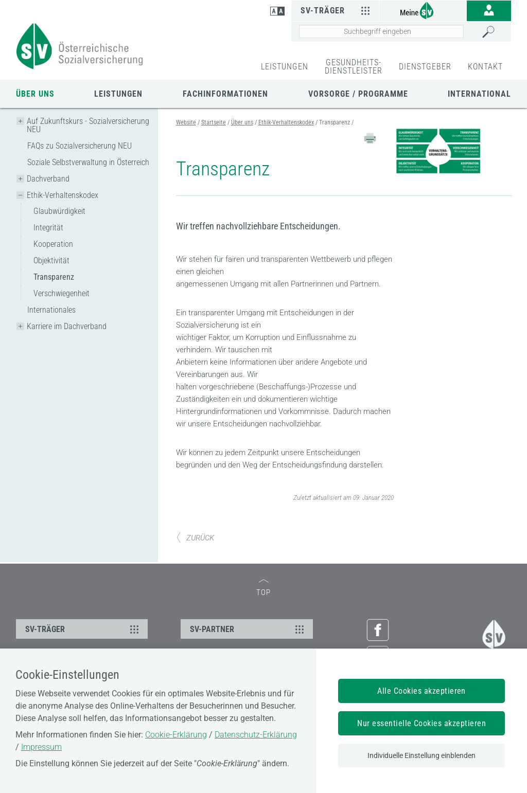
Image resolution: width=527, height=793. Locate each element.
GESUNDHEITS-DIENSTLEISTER (353, 67)
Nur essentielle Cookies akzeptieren (421, 723)
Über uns (35, 94)
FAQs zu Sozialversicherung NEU (79, 146)
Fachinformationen (225, 94)
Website (186, 122)
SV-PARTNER (248, 629)
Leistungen (118, 94)
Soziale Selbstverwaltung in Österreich (88, 162)
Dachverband (48, 179)
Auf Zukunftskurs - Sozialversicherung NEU (88, 125)
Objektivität (51, 260)
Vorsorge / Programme (358, 94)
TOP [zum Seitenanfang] (263, 588)
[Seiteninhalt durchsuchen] (381, 31)
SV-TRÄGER (83, 629)
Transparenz (53, 277)
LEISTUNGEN (284, 66)
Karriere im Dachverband (67, 326)
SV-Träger (337, 10)
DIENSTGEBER (425, 66)
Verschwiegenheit (61, 293)
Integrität (48, 227)
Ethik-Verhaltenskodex (62, 195)
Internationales (51, 310)
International (479, 94)
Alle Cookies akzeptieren (421, 691)
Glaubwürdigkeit (59, 211)
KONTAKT (485, 66)
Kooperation (53, 244)
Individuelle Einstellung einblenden (421, 755)
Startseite (213, 122)
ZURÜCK (195, 538)
